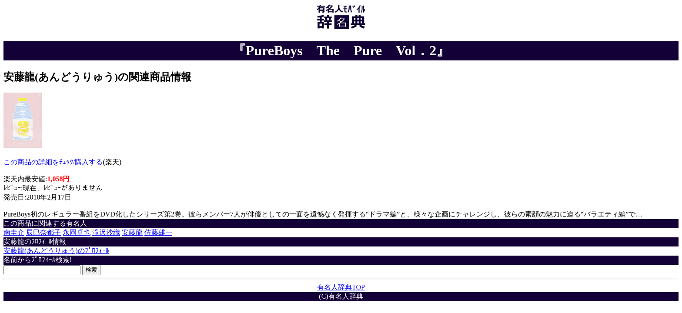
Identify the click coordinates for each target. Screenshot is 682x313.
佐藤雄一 (158, 232)
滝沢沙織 (106, 232)
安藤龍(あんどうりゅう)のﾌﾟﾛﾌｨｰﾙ (56, 250)
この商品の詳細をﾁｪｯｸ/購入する (53, 162)
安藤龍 (132, 232)
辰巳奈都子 (43, 232)
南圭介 (13, 232)
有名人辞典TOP (341, 287)
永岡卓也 (76, 232)
